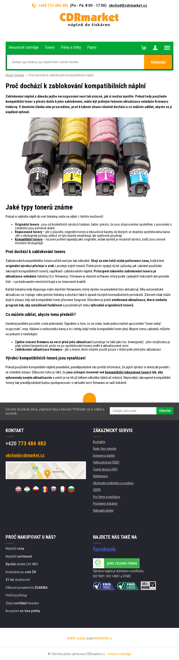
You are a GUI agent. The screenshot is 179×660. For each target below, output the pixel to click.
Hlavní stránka (15, 75)
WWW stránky (76, 638)
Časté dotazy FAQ (105, 469)
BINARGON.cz (103, 638)
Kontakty (99, 442)
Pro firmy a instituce (106, 497)
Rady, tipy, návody (104, 449)
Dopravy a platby (104, 456)
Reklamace (100, 476)
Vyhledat (158, 62)
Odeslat (165, 411)
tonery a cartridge (119, 654)
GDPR (97, 490)
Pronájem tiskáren (105, 503)
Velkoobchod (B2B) (106, 462)
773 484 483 (26, 443)
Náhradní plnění (103, 510)
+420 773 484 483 (50, 5)
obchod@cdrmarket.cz (128, 5)
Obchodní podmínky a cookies (113, 483)
